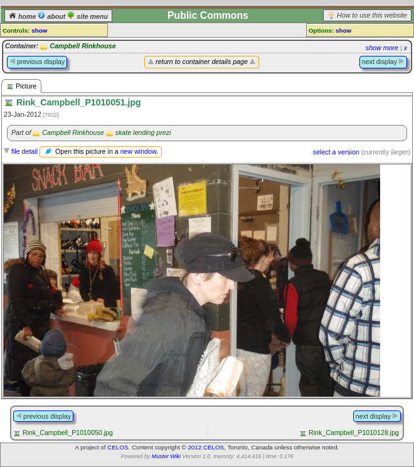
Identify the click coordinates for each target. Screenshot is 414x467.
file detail (24, 151)
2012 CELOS (206, 447)
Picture (21, 86)
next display (383, 61)
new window (138, 151)
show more (382, 47)
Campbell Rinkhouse (82, 46)
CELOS (117, 447)
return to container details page (201, 61)
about (52, 16)
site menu (87, 16)
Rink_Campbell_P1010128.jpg (354, 432)
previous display (37, 61)
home (23, 16)
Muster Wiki (166, 456)
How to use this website (372, 15)
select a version (336, 152)
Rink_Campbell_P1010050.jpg (68, 432)
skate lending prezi (143, 132)
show (39, 30)
